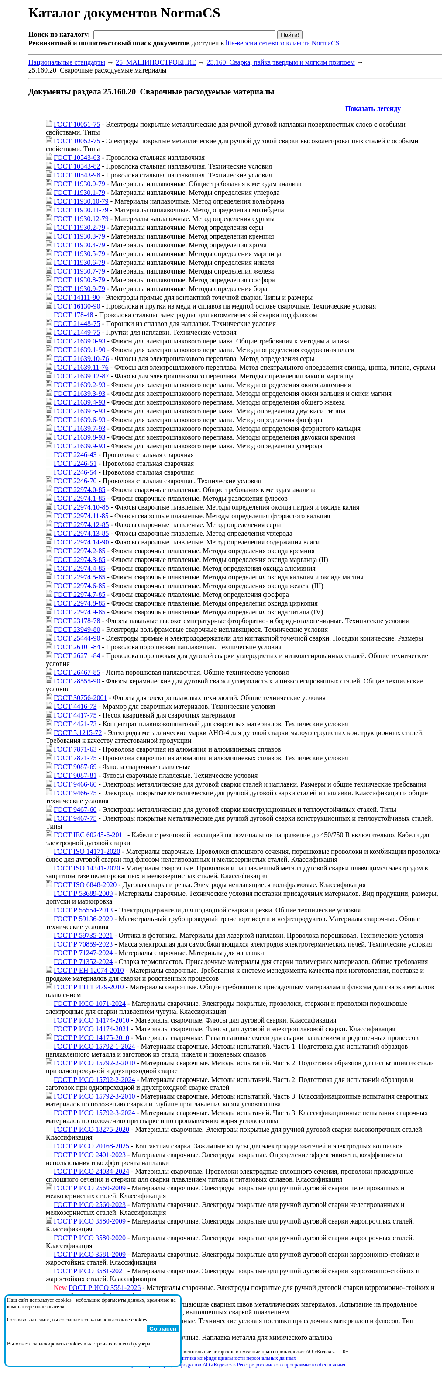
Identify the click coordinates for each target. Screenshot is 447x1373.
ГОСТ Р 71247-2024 (83, 953)
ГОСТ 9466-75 (75, 793)
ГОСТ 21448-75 (77, 323)
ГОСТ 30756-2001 (80, 697)
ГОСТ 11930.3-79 (79, 236)
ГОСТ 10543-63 (77, 157)
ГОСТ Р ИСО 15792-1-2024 (94, 1046)
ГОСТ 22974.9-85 (79, 612)
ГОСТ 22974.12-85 (81, 524)
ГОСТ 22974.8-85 (79, 603)
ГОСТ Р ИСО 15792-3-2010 (94, 1096)
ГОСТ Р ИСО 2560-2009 (90, 1188)
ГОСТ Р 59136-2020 (83, 918)
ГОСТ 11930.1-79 (79, 192)
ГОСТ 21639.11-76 (81, 367)
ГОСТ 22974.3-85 (79, 559)
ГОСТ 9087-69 (75, 766)
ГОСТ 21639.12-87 (81, 376)
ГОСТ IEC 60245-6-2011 (90, 835)
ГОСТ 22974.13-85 (81, 533)
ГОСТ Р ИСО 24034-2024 (91, 1171)
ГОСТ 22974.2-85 (79, 551)
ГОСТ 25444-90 (77, 638)
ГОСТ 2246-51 (75, 463)
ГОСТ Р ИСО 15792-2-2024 (94, 1079)
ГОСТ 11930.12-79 (81, 218)
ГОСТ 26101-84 (77, 647)
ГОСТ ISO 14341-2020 (87, 868)
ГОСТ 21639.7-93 (79, 428)
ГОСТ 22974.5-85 (79, 577)
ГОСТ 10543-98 (77, 175)
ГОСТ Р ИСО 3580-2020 (90, 1237)
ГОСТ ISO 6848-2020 (85, 884)
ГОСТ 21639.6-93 (79, 419)
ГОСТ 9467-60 (75, 809)
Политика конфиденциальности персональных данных (235, 1358)
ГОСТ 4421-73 (75, 724)
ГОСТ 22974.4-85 (79, 568)
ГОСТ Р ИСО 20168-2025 (91, 1146)
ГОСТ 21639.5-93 (79, 411)
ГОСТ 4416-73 (75, 706)
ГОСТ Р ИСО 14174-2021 (91, 1029)
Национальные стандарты (66, 62)
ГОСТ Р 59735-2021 (83, 935)
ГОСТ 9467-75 (75, 818)
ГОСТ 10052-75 (77, 141)
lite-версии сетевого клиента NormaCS (283, 43)
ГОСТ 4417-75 (75, 715)
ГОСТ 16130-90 (77, 306)
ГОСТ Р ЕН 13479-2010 (89, 987)
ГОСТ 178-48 (73, 315)
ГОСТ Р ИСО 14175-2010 (91, 1037)
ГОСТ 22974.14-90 (81, 542)
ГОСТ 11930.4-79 (79, 245)
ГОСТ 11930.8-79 (79, 280)
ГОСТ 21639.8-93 (79, 437)
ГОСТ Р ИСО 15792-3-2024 (94, 1112)
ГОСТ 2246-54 (75, 472)
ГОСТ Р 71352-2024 (83, 961)
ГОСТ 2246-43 (75, 454)
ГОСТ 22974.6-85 (79, 585)
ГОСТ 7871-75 (75, 758)
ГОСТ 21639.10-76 (81, 358)
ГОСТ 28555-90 (77, 681)
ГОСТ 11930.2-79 (79, 227)
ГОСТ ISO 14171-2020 (87, 851)
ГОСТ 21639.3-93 (79, 393)
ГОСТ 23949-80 (77, 629)
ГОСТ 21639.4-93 (79, 402)
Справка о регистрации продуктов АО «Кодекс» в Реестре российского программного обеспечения (235, 1365)
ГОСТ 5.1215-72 (78, 732)
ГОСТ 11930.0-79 (79, 183)
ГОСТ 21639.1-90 (79, 350)
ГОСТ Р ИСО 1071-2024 (90, 1003)
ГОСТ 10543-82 (77, 166)
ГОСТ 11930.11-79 (81, 210)
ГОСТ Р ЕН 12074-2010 (89, 970)
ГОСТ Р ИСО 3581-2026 (105, 1287)
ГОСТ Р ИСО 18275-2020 (91, 1129)
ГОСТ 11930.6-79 (79, 262)
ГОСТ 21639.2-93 (79, 384)
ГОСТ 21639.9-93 (79, 446)
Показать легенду (373, 108)
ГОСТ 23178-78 (77, 620)
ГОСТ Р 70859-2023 (83, 944)
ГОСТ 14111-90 (77, 297)
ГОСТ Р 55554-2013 (83, 910)
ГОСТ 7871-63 (75, 749)
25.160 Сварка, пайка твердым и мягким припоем (281, 62)
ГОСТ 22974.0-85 (79, 489)
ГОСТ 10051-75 (77, 124)
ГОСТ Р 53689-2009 (83, 893)
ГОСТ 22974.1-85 (79, 498)
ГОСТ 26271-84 (77, 655)
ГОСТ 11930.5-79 (79, 253)
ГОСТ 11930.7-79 (79, 271)
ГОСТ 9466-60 (75, 784)
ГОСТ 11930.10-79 (81, 201)
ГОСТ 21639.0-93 (79, 341)
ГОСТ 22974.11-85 (81, 516)
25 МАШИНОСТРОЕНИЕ (156, 62)
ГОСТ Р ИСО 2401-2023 (90, 1154)
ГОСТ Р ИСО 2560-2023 (90, 1204)
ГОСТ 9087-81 (75, 775)
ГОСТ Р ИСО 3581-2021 (90, 1271)
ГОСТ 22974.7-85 (79, 594)
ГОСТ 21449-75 (77, 332)
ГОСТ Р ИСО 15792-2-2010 (94, 1063)
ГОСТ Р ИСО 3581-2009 (90, 1254)
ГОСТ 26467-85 (77, 672)
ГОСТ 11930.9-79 (79, 288)
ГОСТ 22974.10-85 (81, 507)
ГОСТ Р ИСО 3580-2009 (90, 1221)
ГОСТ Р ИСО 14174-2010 (91, 1020)
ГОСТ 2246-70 (75, 481)
